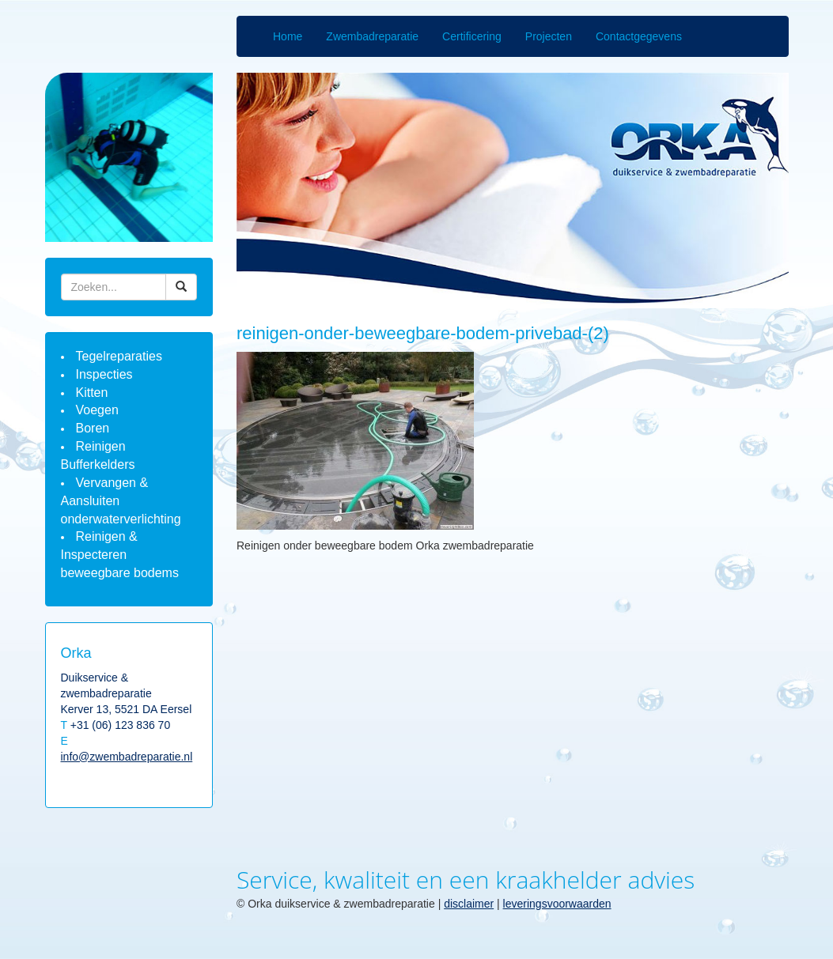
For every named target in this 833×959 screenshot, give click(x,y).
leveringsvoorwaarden (557, 903)
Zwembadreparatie (372, 36)
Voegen (97, 410)
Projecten (548, 36)
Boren (93, 428)
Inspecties (104, 374)
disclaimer (469, 903)
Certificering (472, 36)
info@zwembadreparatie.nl (127, 756)
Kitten (92, 392)
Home (287, 36)
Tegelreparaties (119, 356)
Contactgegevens (639, 36)
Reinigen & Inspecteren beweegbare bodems (120, 555)
